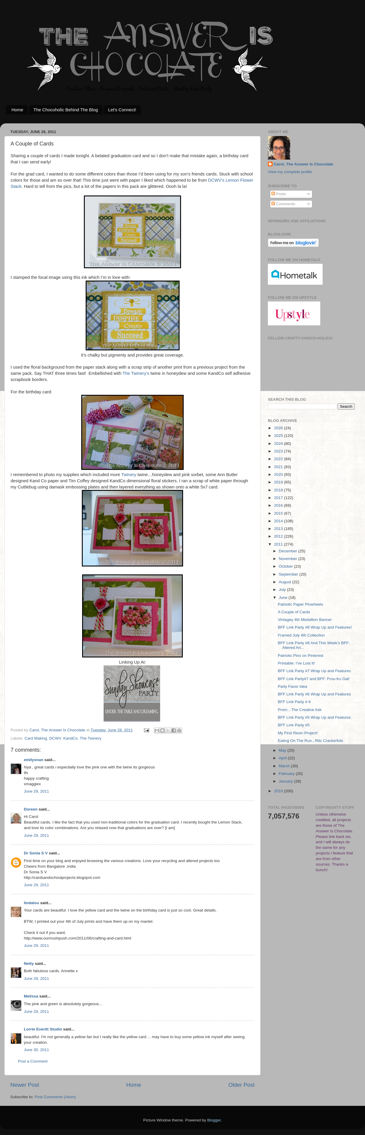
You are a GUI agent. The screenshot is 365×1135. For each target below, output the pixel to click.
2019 (279, 482)
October (286, 566)
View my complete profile (290, 172)
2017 (279, 498)
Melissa (31, 996)
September (289, 574)
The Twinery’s (135, 373)
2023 (279, 451)
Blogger (214, 1120)
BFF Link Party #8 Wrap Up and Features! (315, 627)
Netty (29, 963)
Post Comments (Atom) (55, 1097)
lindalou (31, 903)
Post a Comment (33, 1061)
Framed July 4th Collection (301, 635)
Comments (283, 204)
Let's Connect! (122, 109)
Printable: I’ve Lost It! (296, 663)
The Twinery (90, 738)
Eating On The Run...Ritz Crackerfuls (310, 740)
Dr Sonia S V (36, 853)
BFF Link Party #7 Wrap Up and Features (314, 671)
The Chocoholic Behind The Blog (66, 109)
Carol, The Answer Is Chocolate (303, 164)
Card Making (35, 738)
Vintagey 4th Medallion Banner (305, 619)
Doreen (31, 809)
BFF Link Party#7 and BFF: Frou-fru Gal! (314, 679)
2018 (279, 490)
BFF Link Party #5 (294, 725)
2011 (279, 544)
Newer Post (24, 1085)
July (283, 589)
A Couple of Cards (294, 612)
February (287, 773)
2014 (279, 521)
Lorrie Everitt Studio (43, 1029)
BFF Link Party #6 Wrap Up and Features (314, 694)
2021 (279, 467)
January (286, 781)
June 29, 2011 (36, 791)
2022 (279, 459)
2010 (279, 791)
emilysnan (33, 760)
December (288, 551)
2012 (279, 536)
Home (17, 109)
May (283, 750)
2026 (279, 428)
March (285, 766)
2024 (279, 443)
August (285, 582)
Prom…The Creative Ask (300, 709)
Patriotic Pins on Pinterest (300, 655)
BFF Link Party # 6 (294, 702)
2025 (279, 435)
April (283, 758)
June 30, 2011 (36, 1050)
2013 (279, 528)
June (283, 597)
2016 (279, 505)
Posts (278, 194)
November (288, 558)
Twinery (128, 474)
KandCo (70, 738)
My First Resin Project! (298, 733)
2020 (279, 474)
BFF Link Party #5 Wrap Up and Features (314, 717)
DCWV (55, 738)
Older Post (241, 1085)
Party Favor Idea (292, 686)
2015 (279, 513)
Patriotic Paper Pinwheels (300, 604)
